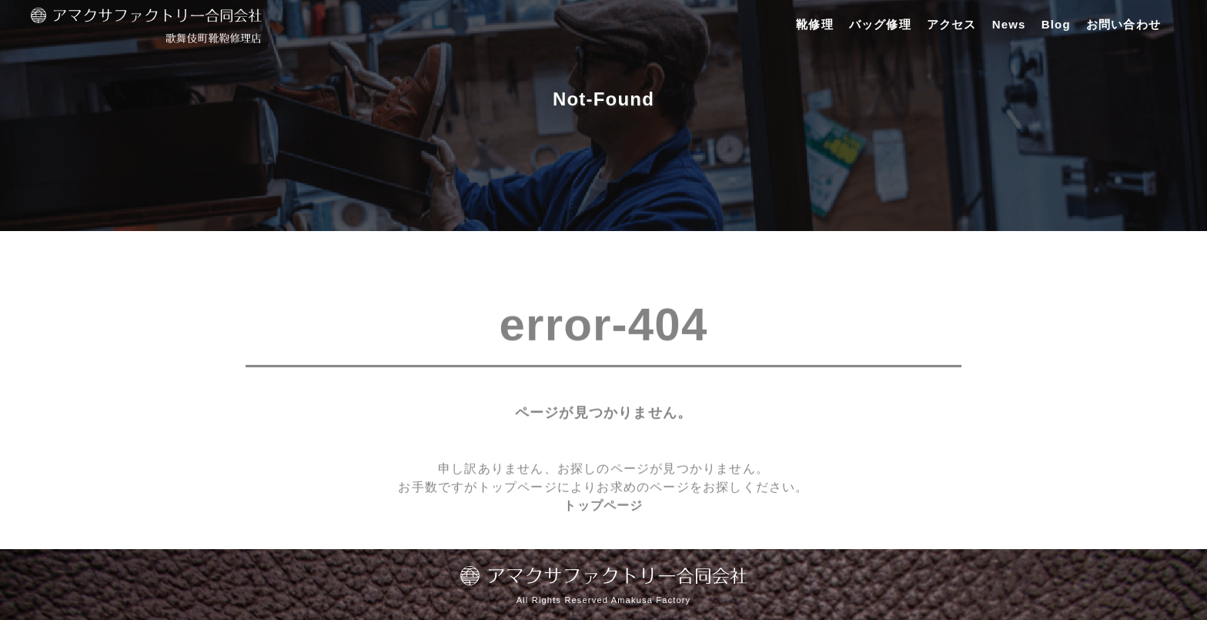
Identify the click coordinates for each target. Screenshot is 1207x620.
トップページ (603, 512)
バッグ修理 (880, 24)
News (1009, 24)
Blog (1056, 24)
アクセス (952, 24)
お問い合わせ (1123, 24)
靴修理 (815, 24)
